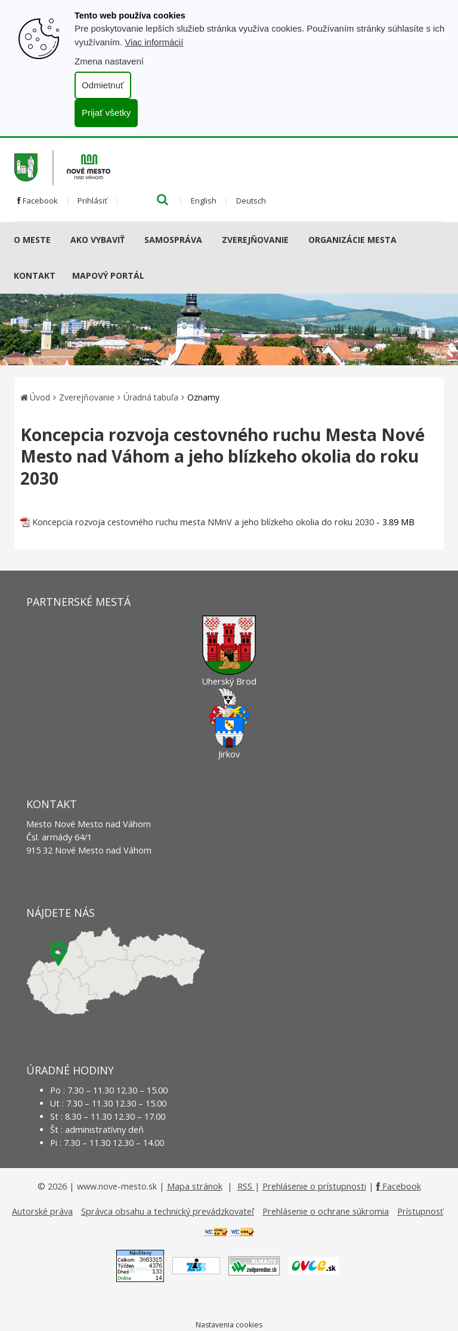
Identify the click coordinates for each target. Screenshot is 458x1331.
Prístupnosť (420, 1211)
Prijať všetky (106, 112)
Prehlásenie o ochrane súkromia (325, 1211)
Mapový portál (108, 275)
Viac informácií (154, 42)
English (203, 200)
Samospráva (173, 239)
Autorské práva (42, 1211)
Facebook (37, 200)
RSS (246, 1186)
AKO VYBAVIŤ (97, 239)
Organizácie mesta (352, 239)
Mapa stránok (194, 1186)
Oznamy (203, 397)
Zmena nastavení (109, 61)
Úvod (40, 397)
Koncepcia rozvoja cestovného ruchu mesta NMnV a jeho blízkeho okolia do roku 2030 (203, 522)
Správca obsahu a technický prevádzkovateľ (167, 1211)
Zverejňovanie (255, 239)
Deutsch (251, 200)
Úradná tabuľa (150, 397)
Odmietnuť (103, 85)
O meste (32, 239)
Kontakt (34, 275)
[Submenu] (55, 240)
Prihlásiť (92, 200)
